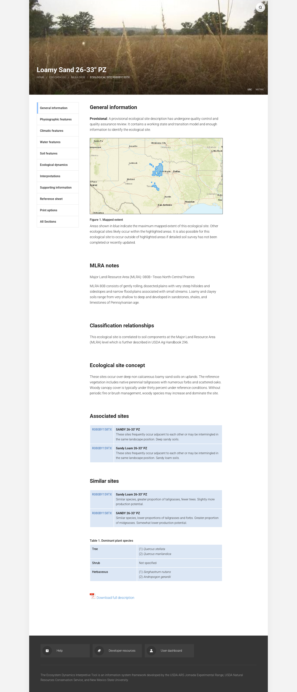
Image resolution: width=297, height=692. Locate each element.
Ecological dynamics (54, 165)
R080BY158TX (102, 429)
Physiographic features (56, 119)
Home (40, 77)
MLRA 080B (78, 77)
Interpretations (50, 176)
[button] (260, 7)
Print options (48, 210)
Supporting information (56, 187)
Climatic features (51, 131)
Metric (260, 89)
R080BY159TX (102, 448)
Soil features (48, 153)
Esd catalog (57, 77)
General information (53, 108)
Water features (50, 142)
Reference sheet (51, 199)
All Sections (48, 221)
